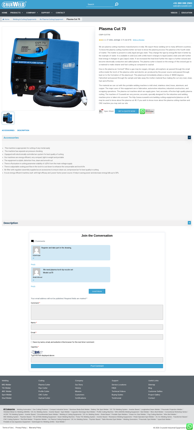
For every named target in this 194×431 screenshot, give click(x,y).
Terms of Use (7, 428)
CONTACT (60, 13)
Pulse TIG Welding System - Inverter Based (91, 417)
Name (34, 323)
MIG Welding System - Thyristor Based (17, 417)
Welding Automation (24, 409)
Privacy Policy (21, 428)
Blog (150, 388)
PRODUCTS (16, 13)
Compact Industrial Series (59, 409)
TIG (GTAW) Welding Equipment (44, 417)
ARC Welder (7, 391)
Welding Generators (130, 419)
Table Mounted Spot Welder (112, 419)
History (78, 388)
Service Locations (119, 385)
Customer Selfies (155, 391)
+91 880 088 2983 (182, 3)
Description (23, 130)
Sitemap (151, 385)
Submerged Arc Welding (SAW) (43, 422)
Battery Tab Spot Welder (100, 409)
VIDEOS (174, 13)
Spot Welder (7, 395)
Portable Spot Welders (120, 414)
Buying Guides (117, 395)
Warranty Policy (35, 428)
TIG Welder (6, 388)
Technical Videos (119, 391)
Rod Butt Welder (26, 419)
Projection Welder (40, 419)
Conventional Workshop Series (176, 412)
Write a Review (138, 40)
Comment (35, 303)
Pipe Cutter (43, 388)
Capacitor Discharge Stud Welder (83, 412)
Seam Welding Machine (66, 417)
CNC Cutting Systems (11, 419)
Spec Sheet (109, 111)
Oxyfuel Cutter (44, 398)
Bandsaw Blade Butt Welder (80, 409)
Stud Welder (7, 398)
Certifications (80, 398)
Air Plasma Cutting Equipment (51, 19)
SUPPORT (47, 13)
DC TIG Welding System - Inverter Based (124, 409)
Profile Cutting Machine (105, 412)
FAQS (114, 388)
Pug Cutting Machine (154, 414)
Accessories (8, 130)
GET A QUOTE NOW (126, 111)
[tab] (97, 138)
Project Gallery (154, 395)
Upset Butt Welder (164, 419)
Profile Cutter (43, 391)
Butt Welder (145, 412)
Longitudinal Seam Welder (150, 409)
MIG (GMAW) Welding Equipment (127, 412)
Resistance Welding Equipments (120, 417)
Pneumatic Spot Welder (147, 419)
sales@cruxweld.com (182, 6)
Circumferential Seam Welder (47, 414)
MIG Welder (6, 385)
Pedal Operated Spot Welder (143, 417)
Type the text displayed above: (43, 355)
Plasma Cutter (44, 385)
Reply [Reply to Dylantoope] (33, 264)
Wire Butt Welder (170, 414)
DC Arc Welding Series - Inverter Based (45, 412)
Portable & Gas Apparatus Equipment (16, 422)
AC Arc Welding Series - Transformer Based (171, 417)
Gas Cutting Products (40, 409)
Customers (79, 395)
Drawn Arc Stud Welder (137, 414)
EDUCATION (187, 13)
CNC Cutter (43, 395)
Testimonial (116, 398)
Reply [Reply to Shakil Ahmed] (33, 286)
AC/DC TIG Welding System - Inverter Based (19, 414)
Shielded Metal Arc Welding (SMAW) (16, 412)
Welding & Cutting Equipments (24, 19)
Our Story (79, 385)
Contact (151, 398)
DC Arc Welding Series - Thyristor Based (85, 419)
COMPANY (32, 13)
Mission (78, 391)
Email (33, 333)
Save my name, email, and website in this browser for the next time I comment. (64, 342)
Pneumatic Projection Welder (171, 409)
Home (4, 13)
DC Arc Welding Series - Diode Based (96, 414)
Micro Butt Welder (157, 412)
